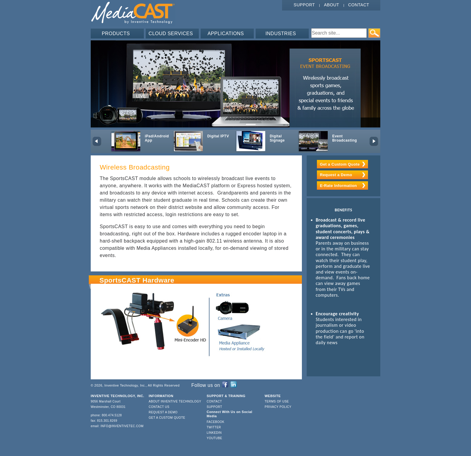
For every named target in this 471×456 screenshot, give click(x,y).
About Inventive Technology (175, 401)
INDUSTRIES (281, 33)
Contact (358, 4)
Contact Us (159, 407)
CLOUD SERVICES (171, 33)
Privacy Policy (278, 407)
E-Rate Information (338, 185)
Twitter (214, 427)
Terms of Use (277, 401)
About (331, 4)
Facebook (215, 422)
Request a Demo (336, 175)
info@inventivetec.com (122, 426)
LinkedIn (214, 432)
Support (304, 4)
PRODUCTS (116, 33)
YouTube (214, 438)
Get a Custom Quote (340, 164)
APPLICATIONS (226, 33)
